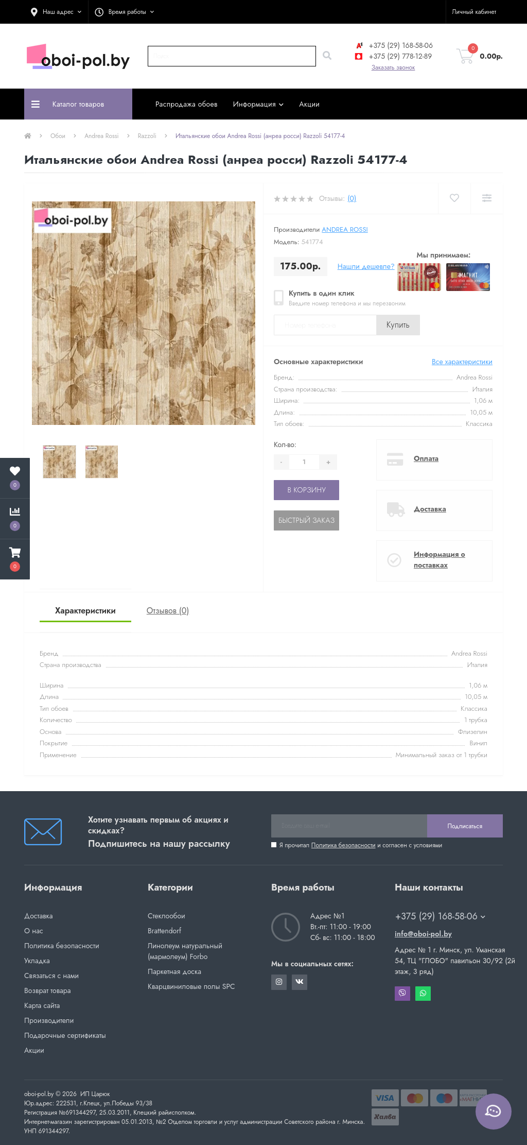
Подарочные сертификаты (65, 1035)
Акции (309, 104)
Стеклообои (166, 916)
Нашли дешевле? (366, 266)
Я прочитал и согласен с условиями (360, 845)
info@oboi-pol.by (423, 934)
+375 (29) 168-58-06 (393, 45)
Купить (398, 325)
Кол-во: (285, 444)
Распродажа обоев (186, 104)
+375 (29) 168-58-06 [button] (440, 916)
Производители (49, 1020)
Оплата (426, 458)
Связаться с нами (51, 975)
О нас (33, 931)
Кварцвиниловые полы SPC (191, 986)
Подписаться (465, 826)
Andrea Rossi (101, 136)
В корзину (306, 490)
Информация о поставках (439, 559)
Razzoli (147, 136)
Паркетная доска (174, 971)
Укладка (37, 960)
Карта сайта (42, 1005)
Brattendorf (164, 931)
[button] (56, 12)
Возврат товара (47, 990)
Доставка (430, 509)
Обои (57, 136)
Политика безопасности (343, 845)
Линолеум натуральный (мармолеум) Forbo (185, 951)
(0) (351, 198)
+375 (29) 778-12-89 (393, 56)
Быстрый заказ (306, 520)
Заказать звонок (393, 67)
